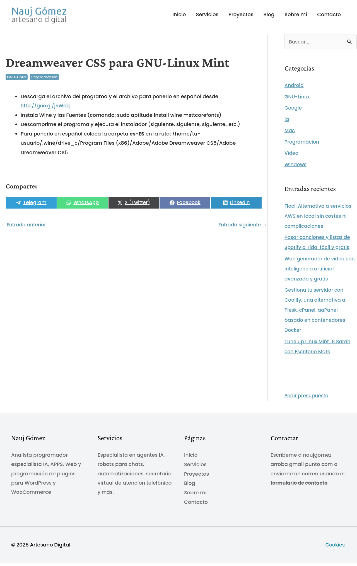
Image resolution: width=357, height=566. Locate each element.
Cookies (336, 548)
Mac (289, 134)
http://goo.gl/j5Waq (46, 109)
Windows (296, 168)
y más (105, 496)
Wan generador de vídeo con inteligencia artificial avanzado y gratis (315, 272)
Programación (44, 80)
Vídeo (291, 157)
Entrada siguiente (241, 228)
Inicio (179, 16)
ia (286, 123)
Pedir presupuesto (307, 399)
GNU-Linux (16, 80)
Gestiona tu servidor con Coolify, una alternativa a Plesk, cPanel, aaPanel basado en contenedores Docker (316, 314)
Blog (269, 16)
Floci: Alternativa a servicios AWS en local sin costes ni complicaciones (319, 219)
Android (294, 89)
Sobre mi (295, 16)
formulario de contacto (300, 486)
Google (293, 111)
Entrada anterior (24, 228)
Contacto (329, 16)
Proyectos (240, 16)
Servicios (207, 16)
